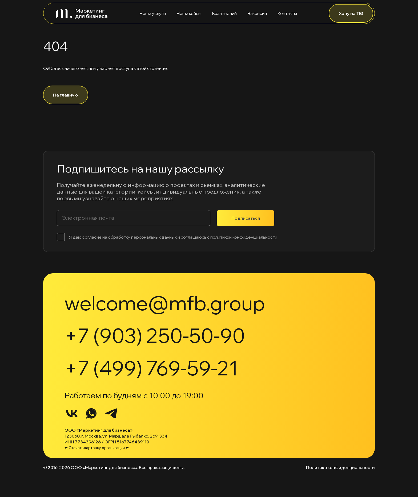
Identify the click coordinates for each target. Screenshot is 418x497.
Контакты (287, 13)
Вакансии (257, 13)
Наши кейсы (188, 13)
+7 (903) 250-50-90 (155, 335)
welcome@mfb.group (165, 302)
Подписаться (245, 218)
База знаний (224, 13)
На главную (65, 95)
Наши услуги (152, 13)
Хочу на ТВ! (351, 13)
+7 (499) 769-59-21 (151, 367)
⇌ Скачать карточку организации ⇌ (97, 447)
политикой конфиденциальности (243, 237)
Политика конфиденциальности (340, 467)
